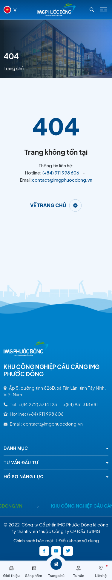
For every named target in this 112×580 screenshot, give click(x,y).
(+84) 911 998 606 (60, 172)
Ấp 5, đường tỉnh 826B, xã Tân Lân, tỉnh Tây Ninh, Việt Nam (55, 391)
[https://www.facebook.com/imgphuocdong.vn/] (44, 551)
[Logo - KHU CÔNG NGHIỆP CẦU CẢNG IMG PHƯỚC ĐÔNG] (56, 9)
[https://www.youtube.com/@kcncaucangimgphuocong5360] (56, 551)
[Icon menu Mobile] (103, 10)
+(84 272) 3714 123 (38, 404)
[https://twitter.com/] (68, 551)
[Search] (92, 9)
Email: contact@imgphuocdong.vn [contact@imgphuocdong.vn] (43, 423)
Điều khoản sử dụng (79, 540)
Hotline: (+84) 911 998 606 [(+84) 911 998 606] (34, 414)
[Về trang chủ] (56, 205)
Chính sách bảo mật (33, 540)
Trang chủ (14, 68)
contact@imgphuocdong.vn (62, 180)
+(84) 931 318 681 (80, 404)
